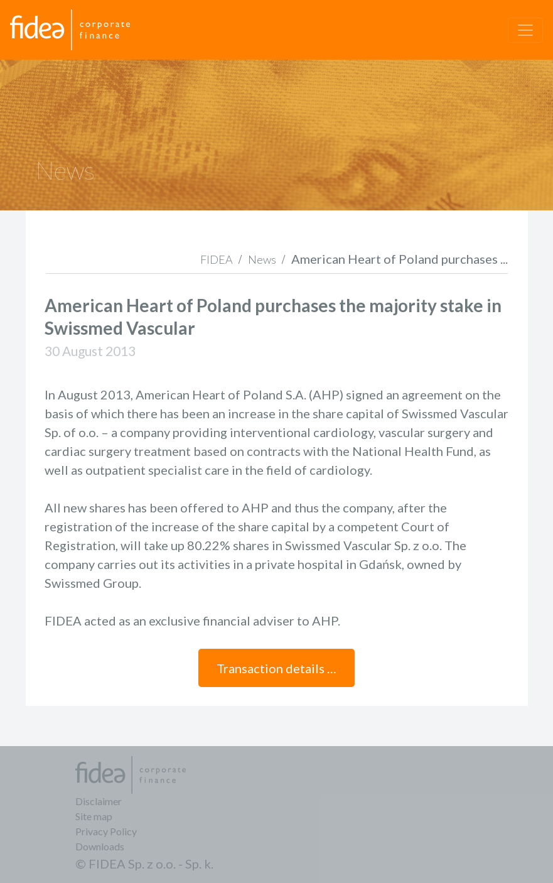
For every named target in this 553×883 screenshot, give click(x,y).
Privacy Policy (106, 831)
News (262, 259)
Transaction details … (276, 668)
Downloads (99, 846)
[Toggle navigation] (525, 30)
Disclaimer (98, 801)
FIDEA (216, 259)
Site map (93, 816)
